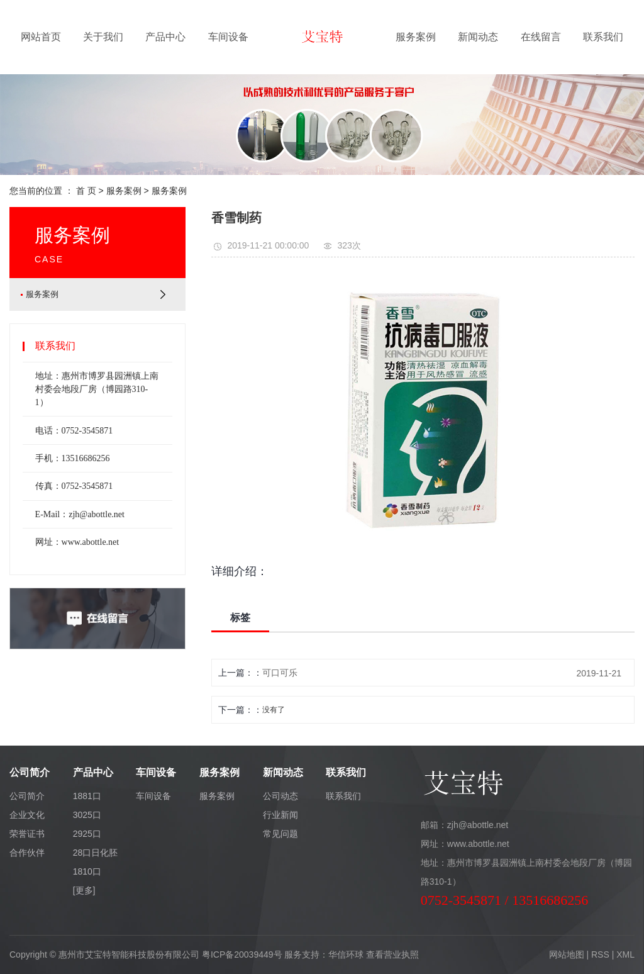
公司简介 (27, 796)
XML (625, 954)
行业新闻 (280, 815)
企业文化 (27, 815)
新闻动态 (478, 36)
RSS (600, 954)
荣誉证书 (27, 834)
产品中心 (165, 36)
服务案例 (416, 36)
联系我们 (603, 36)
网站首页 (41, 36)
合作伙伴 (27, 853)
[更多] (84, 890)
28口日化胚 (95, 853)
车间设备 (228, 36)
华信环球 (346, 954)
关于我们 (103, 36)
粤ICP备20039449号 (242, 954)
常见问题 (280, 834)
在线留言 (541, 36)
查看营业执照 (392, 954)
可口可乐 (279, 673)
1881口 (87, 796)
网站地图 (566, 954)
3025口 (87, 815)
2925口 (87, 834)
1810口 (87, 871)
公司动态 (280, 796)
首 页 (86, 191)
